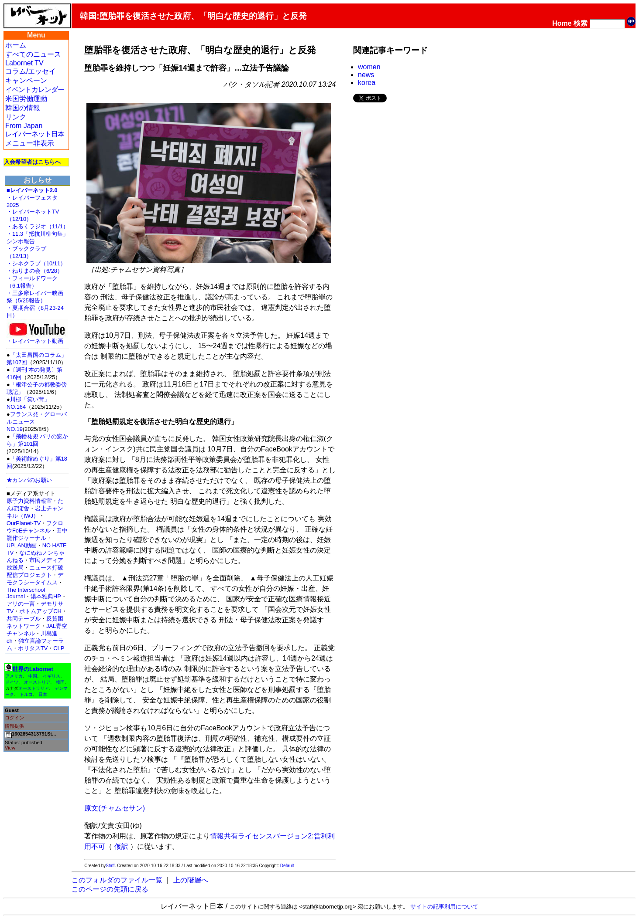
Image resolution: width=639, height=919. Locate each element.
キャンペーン (26, 80)
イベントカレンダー (34, 89)
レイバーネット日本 (34, 134)
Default (287, 865)
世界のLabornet (32, 669)
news (366, 74)
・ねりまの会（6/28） (35, 271)
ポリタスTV (33, 648)
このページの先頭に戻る (110, 889)
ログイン (14, 717)
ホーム (15, 45)
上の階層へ (190, 880)
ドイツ (11, 682)
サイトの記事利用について (444, 906)
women (369, 67)
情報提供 (14, 726)
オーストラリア (33, 688)
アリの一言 (21, 603)
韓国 (60, 682)
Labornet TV (24, 63)
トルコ (26, 694)
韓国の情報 (22, 108)
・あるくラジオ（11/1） (38, 226)
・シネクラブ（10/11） (36, 263)
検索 (580, 23)
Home (561, 23)
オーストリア (37, 682)
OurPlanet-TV (24, 523)
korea (366, 82)
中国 (32, 676)
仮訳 (121, 846)
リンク (15, 117)
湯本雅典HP (46, 596)
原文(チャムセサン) (114, 808)
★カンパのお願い (29, 480)
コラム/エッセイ (30, 71)
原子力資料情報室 (29, 501)
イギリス (51, 676)
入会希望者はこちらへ (32, 162)
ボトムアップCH (40, 611)
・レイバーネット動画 (37, 338)
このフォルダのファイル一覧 (117, 880)
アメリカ (14, 676)
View (10, 747)
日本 (42, 694)
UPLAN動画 (22, 545)
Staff (110, 865)
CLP (58, 648)
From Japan (23, 125)
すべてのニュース (33, 54)
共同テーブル (24, 618)
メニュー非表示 (29, 143)
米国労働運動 (26, 98)
